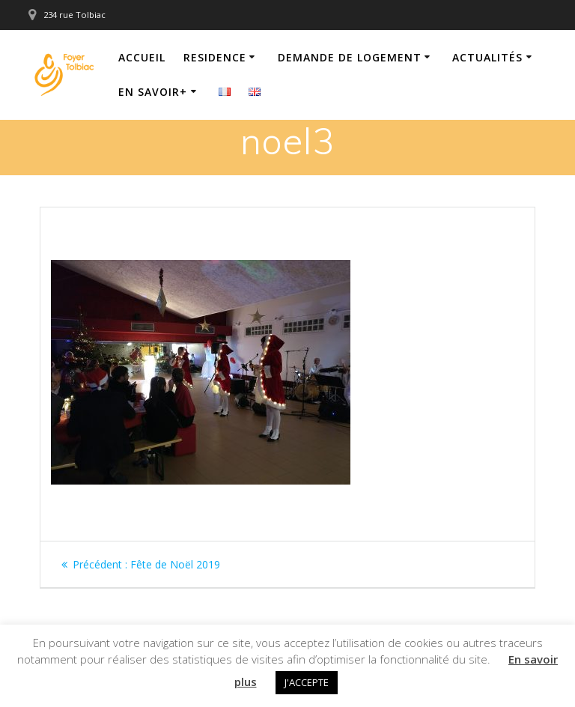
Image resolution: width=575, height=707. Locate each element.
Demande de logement (350, 57)
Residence (214, 57)
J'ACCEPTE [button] (307, 682)
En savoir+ (152, 92)
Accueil (141, 57)
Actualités (487, 57)
